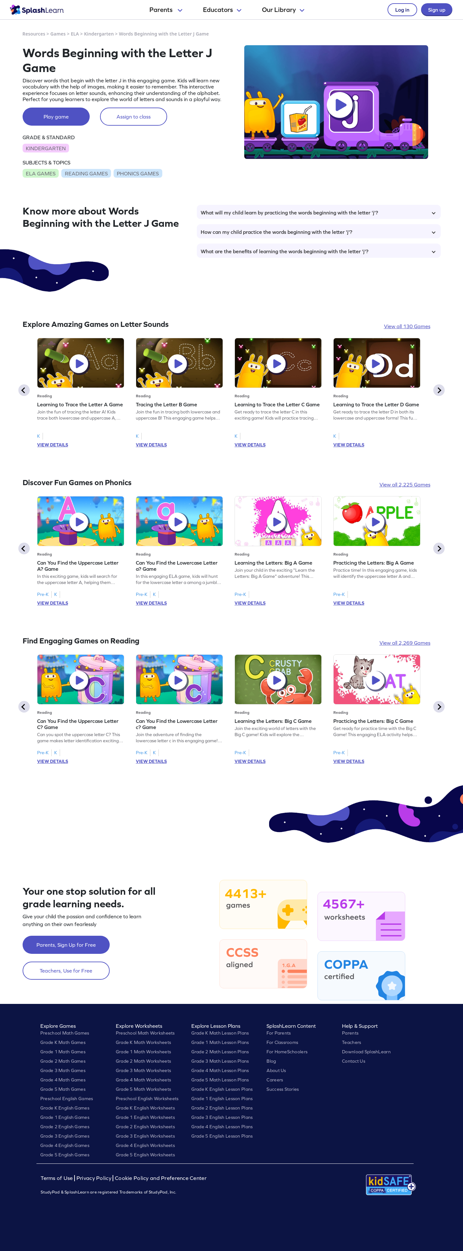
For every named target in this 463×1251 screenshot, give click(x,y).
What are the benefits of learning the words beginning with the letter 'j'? (318, 251)
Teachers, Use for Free (66, 971)
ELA (75, 34)
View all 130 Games (407, 326)
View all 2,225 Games (404, 484)
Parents (165, 9)
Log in (402, 10)
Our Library (283, 9)
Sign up (436, 10)
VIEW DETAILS (52, 444)
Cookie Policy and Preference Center (160, 1178)
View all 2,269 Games (404, 643)
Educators (222, 9)
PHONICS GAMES (138, 173)
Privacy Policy (93, 1178)
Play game (56, 117)
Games (58, 34)
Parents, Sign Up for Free (66, 945)
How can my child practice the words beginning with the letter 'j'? (318, 232)
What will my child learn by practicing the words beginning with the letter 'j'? (318, 212)
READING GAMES (86, 173)
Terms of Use (57, 1178)
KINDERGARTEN (46, 148)
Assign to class (133, 117)
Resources (34, 34)
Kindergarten (99, 34)
